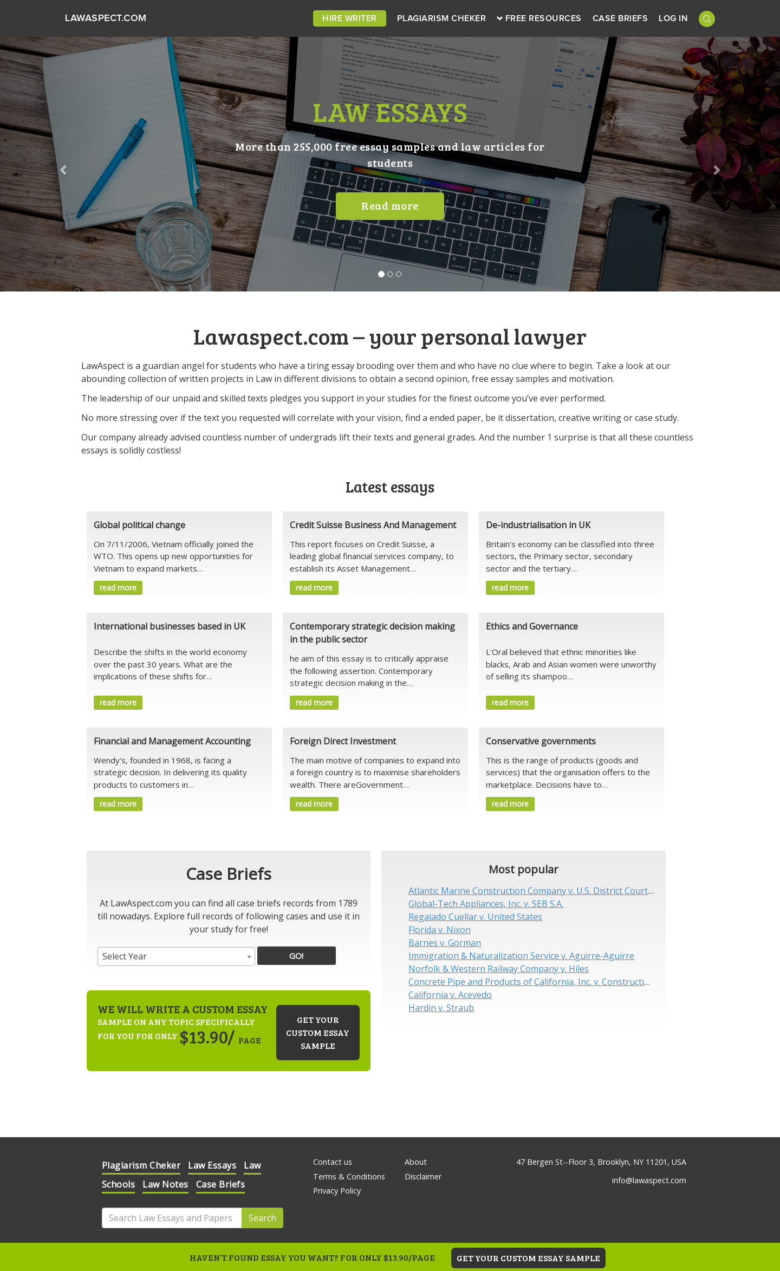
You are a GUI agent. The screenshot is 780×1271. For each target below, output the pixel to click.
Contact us (332, 1162)
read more (118, 587)
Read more (390, 205)
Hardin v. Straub (441, 1008)
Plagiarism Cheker (441, 18)
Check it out (626, 1186)
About (416, 1162)
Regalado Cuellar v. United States (475, 917)
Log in (673, 18)
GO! (296, 955)
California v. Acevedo (450, 995)
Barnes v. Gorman (444, 943)
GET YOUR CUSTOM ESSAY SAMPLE (528, 1257)
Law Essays (212, 1165)
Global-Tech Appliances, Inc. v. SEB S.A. (485, 904)
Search (262, 1218)
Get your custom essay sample (317, 1032)
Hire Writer (349, 18)
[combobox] (176, 956)
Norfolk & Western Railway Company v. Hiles (498, 969)
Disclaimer (423, 1176)
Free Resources (539, 18)
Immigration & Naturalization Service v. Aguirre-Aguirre (521, 956)
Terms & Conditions (349, 1176)
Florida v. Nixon (439, 930)
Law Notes (165, 1184)
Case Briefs (620, 18)
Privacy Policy (337, 1190)
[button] (58, 164)
